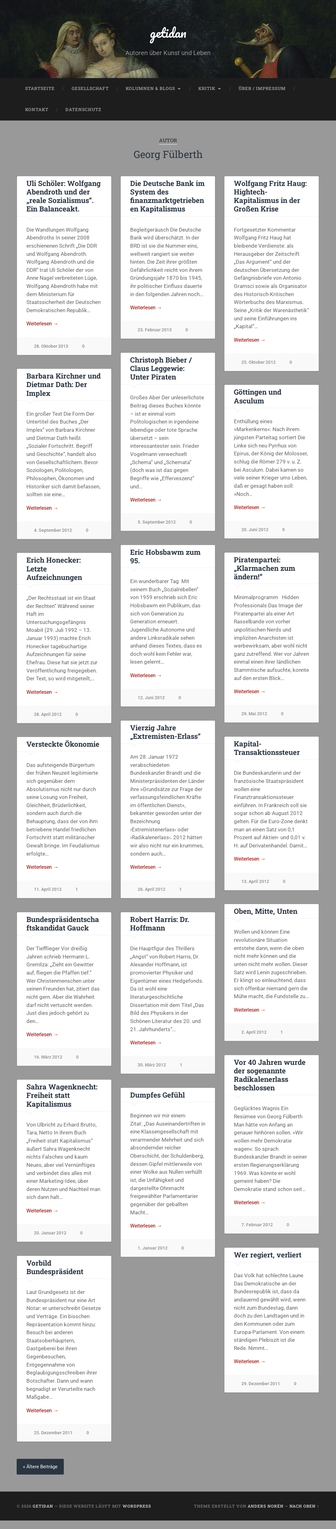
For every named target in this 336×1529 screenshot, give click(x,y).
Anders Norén (266, 1514)
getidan (168, 33)
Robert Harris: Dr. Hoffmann (55, 929)
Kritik (206, 90)
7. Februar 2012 (257, 1231)
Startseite (40, 90)
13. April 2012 (255, 886)
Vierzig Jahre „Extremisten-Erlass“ (165, 736)
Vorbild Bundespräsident (158, 1274)
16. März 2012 (152, 1062)
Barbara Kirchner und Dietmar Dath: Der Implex (63, 387)
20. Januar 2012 (154, 1240)
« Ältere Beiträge (41, 1475)
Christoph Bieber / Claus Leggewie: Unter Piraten (161, 370)
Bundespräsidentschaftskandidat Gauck (166, 929)
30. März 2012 (48, 1071)
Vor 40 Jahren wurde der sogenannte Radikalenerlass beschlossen (270, 1081)
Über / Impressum (262, 90)
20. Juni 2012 (254, 533)
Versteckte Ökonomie (62, 748)
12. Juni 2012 (151, 702)
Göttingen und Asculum (257, 399)
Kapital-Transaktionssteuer (267, 752)
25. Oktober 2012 (258, 364)
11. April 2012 (48, 894)
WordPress (137, 1514)
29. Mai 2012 (254, 718)
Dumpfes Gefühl (53, 1100)
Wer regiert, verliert (267, 1262)
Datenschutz (83, 111)
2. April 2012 (254, 1038)
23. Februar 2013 (155, 332)
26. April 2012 (151, 894)
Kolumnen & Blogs (150, 90)
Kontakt (36, 111)
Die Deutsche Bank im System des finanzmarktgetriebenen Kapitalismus (167, 197)
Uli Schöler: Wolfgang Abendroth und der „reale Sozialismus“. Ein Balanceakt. (63, 197)
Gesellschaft (90, 90)
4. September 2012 (53, 533)
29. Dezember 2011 (260, 1391)
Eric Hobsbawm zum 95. (165, 559)
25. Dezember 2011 (157, 1440)
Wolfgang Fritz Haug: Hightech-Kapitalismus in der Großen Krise (270, 197)
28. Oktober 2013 (51, 348)
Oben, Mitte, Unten (265, 916)
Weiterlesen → (43, 326)
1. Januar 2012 (49, 1255)
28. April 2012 (48, 718)
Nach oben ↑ (304, 1514)
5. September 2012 (157, 525)
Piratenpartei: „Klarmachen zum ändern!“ (264, 571)
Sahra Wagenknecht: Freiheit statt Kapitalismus (165, 1101)
